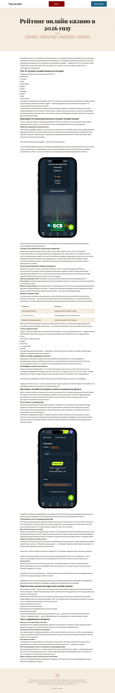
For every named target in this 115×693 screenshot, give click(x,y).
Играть (56, 4)
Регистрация (99, 4)
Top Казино (15, 3)
